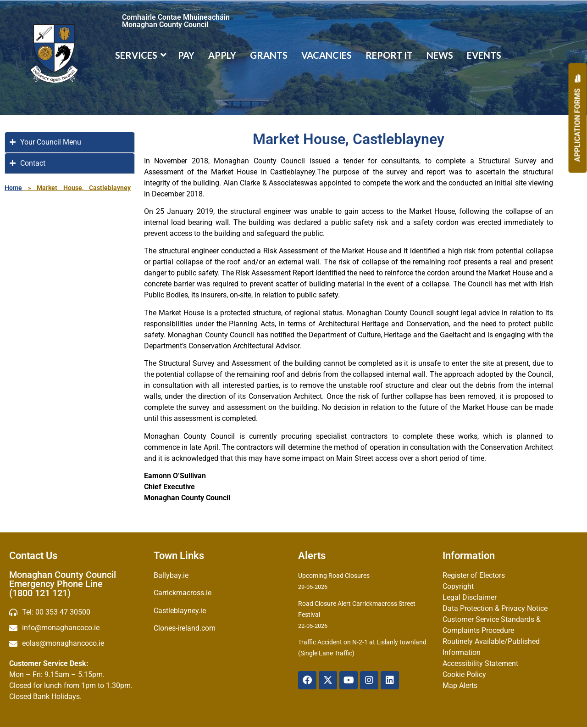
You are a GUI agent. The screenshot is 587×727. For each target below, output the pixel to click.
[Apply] (578, 118)
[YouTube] (348, 680)
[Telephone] (76, 612)
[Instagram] (369, 680)
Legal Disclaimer (470, 597)
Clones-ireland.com (185, 628)
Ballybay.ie (171, 575)
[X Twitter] (328, 680)
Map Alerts (460, 685)
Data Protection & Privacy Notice (495, 608)
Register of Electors (474, 575)
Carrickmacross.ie (182, 592)
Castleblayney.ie (180, 610)
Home (13, 187)
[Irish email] (76, 643)
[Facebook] (307, 680)
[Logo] (54, 53)
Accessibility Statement (480, 663)
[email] (76, 627)
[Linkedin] (390, 680)
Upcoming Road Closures (334, 575)
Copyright (458, 586)
